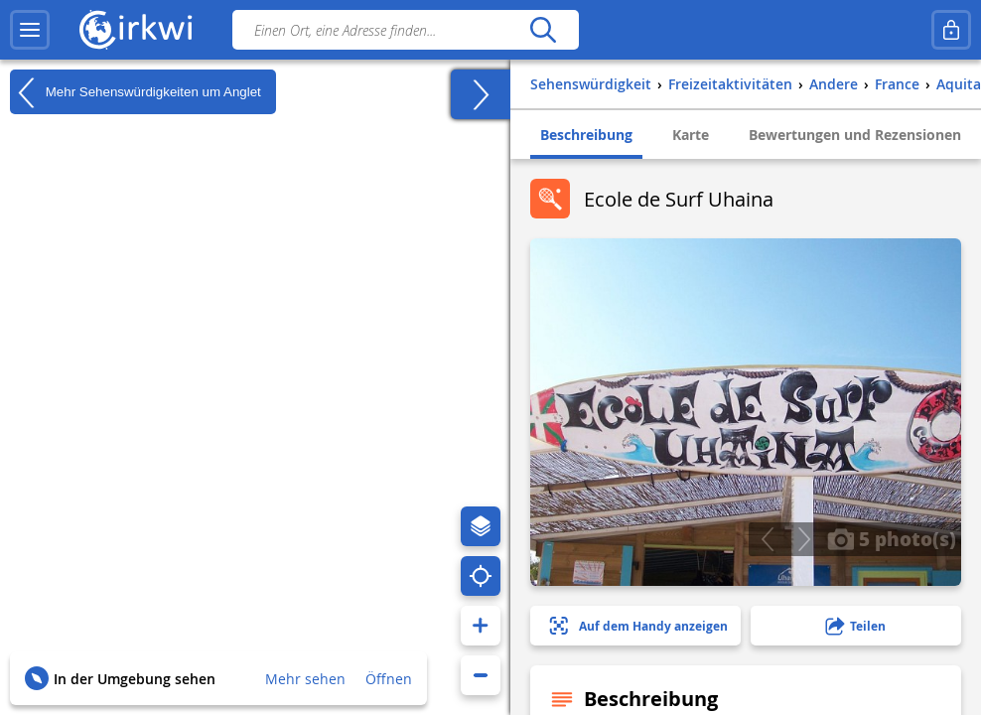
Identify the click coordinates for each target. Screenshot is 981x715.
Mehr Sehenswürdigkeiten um (135, 92)
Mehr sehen (305, 678)
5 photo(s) (891, 538)
